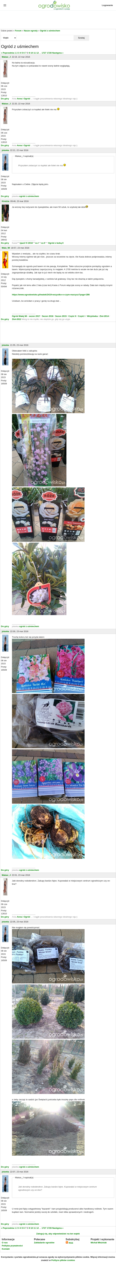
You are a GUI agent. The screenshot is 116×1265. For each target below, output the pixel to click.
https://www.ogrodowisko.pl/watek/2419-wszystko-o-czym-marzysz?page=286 (51, 294)
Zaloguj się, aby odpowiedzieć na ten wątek (58, 1233)
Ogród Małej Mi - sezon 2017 (26, 316)
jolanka (5, 150)
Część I (81, 316)
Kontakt (6, 1249)
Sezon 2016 (48, 316)
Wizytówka (92, 316)
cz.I (37, 243)
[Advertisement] (58, 20)
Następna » (57, 53)
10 (31, 53)
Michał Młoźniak (99, 1242)
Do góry (5, 98)
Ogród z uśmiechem (50, 30)
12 (37, 53)
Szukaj (81, 38)
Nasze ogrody (31, 30)
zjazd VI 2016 (26, 243)
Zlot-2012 (17, 319)
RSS (69, 1243)
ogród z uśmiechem (29, 196)
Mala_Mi (6, 248)
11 (34, 53)
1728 (49, 53)
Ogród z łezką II (55, 243)
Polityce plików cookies (63, 1260)
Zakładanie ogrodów (44, 1242)
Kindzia (5, 201)
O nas (5, 1242)
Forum (18, 30)
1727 (44, 53)
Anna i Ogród (23, 98)
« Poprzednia (7, 53)
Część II (72, 316)
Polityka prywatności (12, 1245)
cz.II (43, 243)
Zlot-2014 (104, 316)
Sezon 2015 (61, 316)
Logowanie (107, 5)
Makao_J (6, 57)
